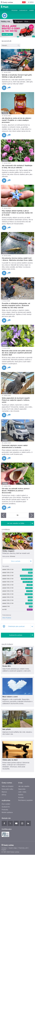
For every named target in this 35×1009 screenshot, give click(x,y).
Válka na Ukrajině (7, 786)
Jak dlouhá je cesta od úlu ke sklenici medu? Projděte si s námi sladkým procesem (16, 120)
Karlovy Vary (27, 582)
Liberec (29, 585)
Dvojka (29, 609)
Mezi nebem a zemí (10, 697)
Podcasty (5, 810)
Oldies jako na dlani (10, 760)
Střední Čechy (27, 569)
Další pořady (7, 644)
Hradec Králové (26, 578)
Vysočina (29, 603)
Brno (30, 572)
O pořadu (6, 530)
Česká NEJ (6, 666)
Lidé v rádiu (22, 792)
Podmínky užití (23, 848)
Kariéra (20, 795)
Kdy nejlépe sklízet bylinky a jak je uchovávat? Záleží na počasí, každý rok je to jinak (17, 213)
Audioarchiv (23, 10)
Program (14, 10)
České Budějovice (26, 575)
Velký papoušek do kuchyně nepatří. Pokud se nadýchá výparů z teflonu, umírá (16, 400)
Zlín (30, 606)
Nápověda (21, 789)
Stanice (4, 792)
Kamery (31, 10)
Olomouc (29, 588)
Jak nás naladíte (23, 786)
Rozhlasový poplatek (25, 800)
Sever (30, 600)
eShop (4, 795)
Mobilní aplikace (7, 812)
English (4, 849)
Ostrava (29, 591)
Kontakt (21, 797)
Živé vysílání (6, 804)
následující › (31, 515)
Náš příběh (6, 729)
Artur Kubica (6, 618)
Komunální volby (7, 789)
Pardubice (28, 594)
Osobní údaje (12, 848)
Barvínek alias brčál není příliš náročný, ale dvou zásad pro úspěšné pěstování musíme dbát (17, 353)
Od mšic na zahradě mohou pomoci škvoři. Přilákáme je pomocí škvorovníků (16, 491)
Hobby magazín (8, 551)
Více (27, 21)
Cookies (4, 848)
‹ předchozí (3, 515)
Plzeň (30, 597)
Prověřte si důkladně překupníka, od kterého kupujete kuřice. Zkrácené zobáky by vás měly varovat (16, 305)
